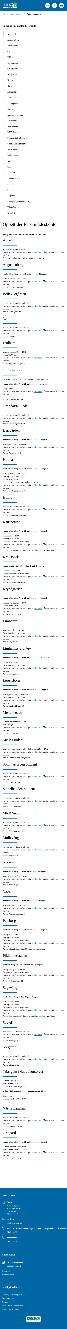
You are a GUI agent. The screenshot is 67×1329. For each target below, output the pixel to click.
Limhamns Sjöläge (15, 115)
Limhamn (11, 109)
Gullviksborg (12, 63)
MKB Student (13, 132)
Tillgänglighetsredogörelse (12, 1295)
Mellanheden (12, 126)
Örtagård (11, 213)
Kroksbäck (11, 97)
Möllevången (12, 155)
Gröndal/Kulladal (14, 69)
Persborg (11, 172)
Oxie (9, 167)
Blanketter (6, 1271)
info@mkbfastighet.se (15, 1223)
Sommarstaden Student (17, 138)
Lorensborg (12, 121)
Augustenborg (13, 40)
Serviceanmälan (8, 1275)
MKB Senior (12, 149)
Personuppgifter (8, 1298)
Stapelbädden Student (16, 144)
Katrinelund (12, 92)
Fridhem (10, 57)
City (9, 51)
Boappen (5, 1302)
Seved (9, 190)
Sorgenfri (11, 196)
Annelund (11, 34)
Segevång (11, 184)
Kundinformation (15, 14)
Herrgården (12, 74)
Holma (10, 80)
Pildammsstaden (14, 178)
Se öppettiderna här (14, 1266)
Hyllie (10, 86)
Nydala (10, 161)
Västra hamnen (13, 207)
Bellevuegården (13, 46)
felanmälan (38, 252)
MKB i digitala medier (10, 1309)
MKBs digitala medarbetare (12, 1306)
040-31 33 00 (12, 1232)
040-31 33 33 (12, 1241)
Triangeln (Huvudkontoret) (18, 201)
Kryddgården (12, 103)
